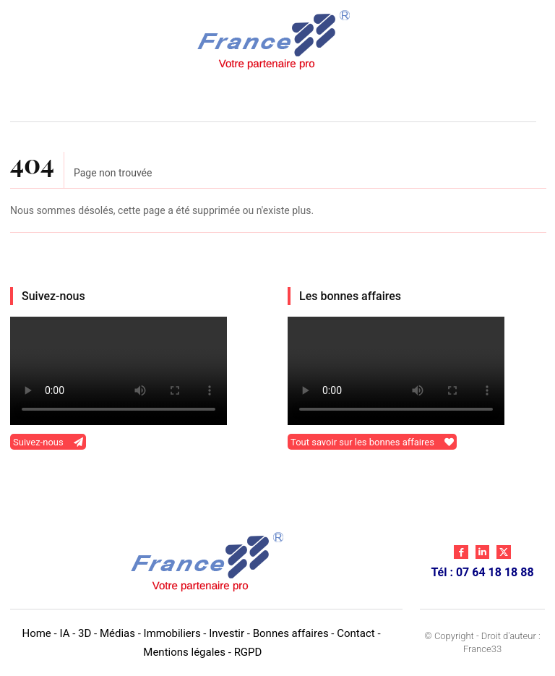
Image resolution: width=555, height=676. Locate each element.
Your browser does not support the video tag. (118, 371)
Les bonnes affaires (350, 296)
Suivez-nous (53, 296)
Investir (226, 633)
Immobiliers (172, 633)
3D (84, 633)
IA (64, 633)
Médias (117, 633)
